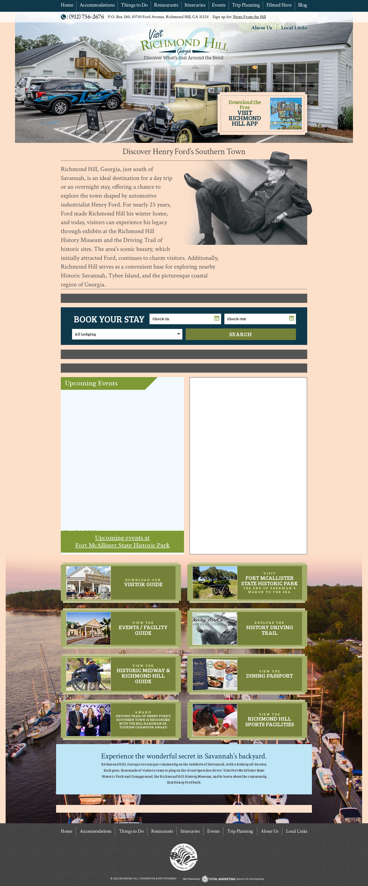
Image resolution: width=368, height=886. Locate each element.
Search (240, 334)
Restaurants (166, 5)
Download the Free (244, 112)
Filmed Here (279, 5)
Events (219, 5)
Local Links (294, 28)
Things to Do (134, 5)
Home (67, 5)
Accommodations (97, 5)
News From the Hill (249, 17)
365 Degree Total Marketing (223, 878)
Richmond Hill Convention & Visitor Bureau (183, 67)
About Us (261, 28)
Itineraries (194, 5)
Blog (302, 5)
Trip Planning (246, 5)
